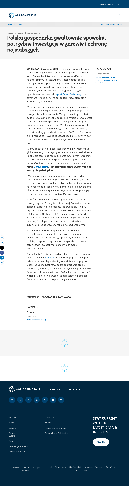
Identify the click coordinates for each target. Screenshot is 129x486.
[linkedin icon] (37, 400)
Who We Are (12, 24)
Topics (48, 422)
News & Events (106, 4)
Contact (12, 433)
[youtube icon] (53, 400)
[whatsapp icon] (20, 400)
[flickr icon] (61, 400)
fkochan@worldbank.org (36, 319)
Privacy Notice (60, 467)
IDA (58, 389)
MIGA (71, 389)
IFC (64, 389)
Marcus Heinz (40, 166)
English (119, 24)
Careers (12, 428)
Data (11, 441)
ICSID (78, 389)
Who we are (14, 417)
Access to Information (94, 467)
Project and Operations (55, 428)
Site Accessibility (75, 467)
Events (12, 436)
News (20, 24)
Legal (49, 467)
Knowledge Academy (18, 446)
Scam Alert (110, 467)
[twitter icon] (28, 400)
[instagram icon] (45, 400)
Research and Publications (57, 433)
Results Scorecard (17, 451)
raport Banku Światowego (69, 94)
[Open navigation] (119, 15)
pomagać (49, 257)
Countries (49, 417)
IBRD (52, 389)
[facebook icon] (12, 400)
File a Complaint (82, 470)
